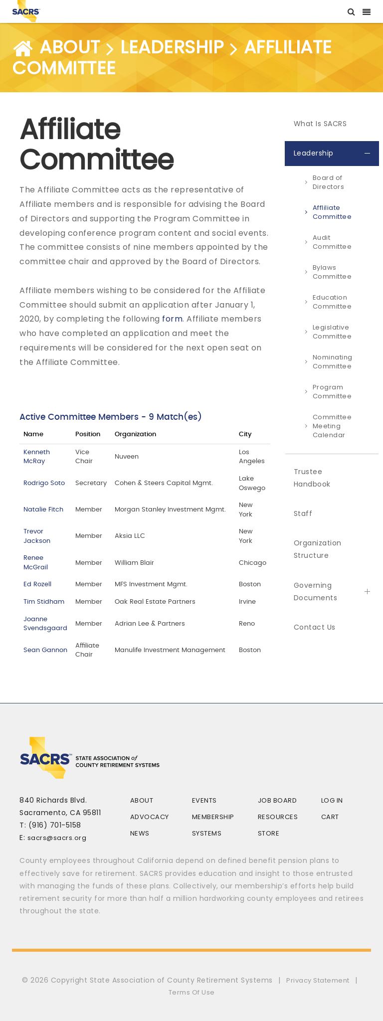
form (172, 319)
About (142, 800)
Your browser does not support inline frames (145, 536)
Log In (332, 800)
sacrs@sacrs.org (57, 838)
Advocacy (149, 817)
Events (204, 800)
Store (269, 833)
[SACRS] (26, 10)
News (140, 833)
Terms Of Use (192, 992)
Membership (213, 817)
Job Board (277, 800)
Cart (330, 817)
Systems (207, 833)
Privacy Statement (318, 980)
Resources (278, 817)
